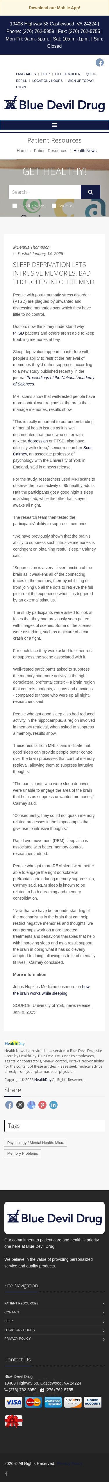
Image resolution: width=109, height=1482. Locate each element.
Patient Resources (50, 150)
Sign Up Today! (81, 80)
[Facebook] (100, 62)
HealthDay (42, 1079)
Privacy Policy (17, 1338)
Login (21, 87)
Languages (26, 74)
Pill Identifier (67, 74)
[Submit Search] (90, 192)
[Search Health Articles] (45, 192)
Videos (62, 205)
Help (45, 74)
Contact (11, 1312)
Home (22, 150)
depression (38, 441)
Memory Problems (22, 1153)
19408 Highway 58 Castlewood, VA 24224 (53, 23)
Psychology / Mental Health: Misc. (35, 1142)
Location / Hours (47, 80)
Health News (28, 205)
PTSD (18, 333)
